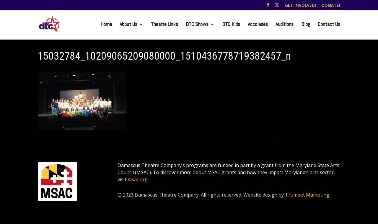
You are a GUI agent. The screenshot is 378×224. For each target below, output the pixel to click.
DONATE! (331, 5)
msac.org (138, 179)
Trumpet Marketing (307, 195)
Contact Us (329, 24)
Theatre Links (164, 24)
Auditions (285, 24)
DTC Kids (231, 24)
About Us (128, 24)
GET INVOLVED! (300, 5)
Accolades (258, 24)
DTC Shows (197, 24)
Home (106, 24)
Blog (305, 24)
